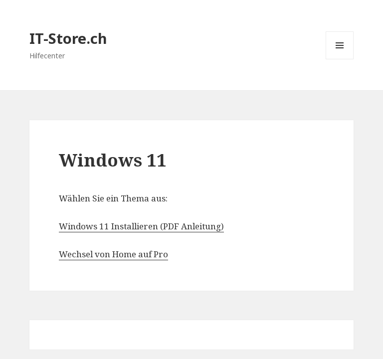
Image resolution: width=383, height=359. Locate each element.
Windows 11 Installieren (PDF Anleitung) (141, 226)
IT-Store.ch (68, 38)
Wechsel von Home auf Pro (113, 254)
